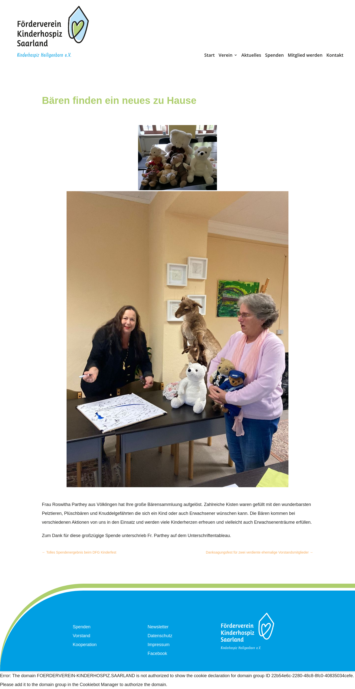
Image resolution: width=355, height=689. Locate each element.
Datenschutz (160, 635)
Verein (225, 56)
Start (209, 56)
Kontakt (334, 56)
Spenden (274, 56)
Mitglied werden (305, 56)
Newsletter (158, 626)
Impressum (159, 644)
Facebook (157, 653)
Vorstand (81, 635)
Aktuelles (251, 56)
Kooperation (85, 644)
